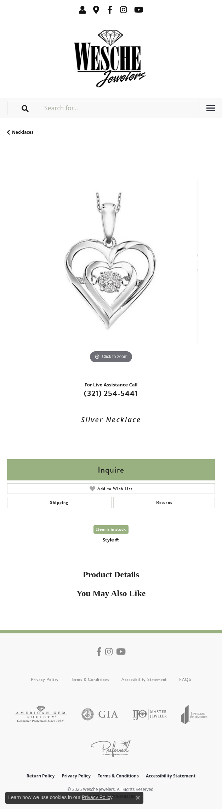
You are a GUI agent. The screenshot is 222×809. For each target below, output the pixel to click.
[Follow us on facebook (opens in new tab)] (110, 10)
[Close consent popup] (138, 798)
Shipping (59, 502)
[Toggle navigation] (210, 108)
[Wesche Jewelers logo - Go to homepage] (111, 57)
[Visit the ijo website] (149, 714)
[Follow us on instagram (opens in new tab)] (123, 10)
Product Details (111, 574)
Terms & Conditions (90, 679)
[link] (96, 10)
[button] (82, 10)
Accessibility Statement (144, 679)
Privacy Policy (45, 679)
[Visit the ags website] (40, 714)
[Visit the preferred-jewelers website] (111, 748)
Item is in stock (111, 529)
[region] (111, 261)
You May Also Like (111, 593)
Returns (164, 502)
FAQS (185, 679)
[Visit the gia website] (99, 714)
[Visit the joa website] (194, 714)
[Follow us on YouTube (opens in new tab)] (138, 10)
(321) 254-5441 (111, 393)
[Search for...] (121, 108)
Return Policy (41, 776)
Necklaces (23, 132)
